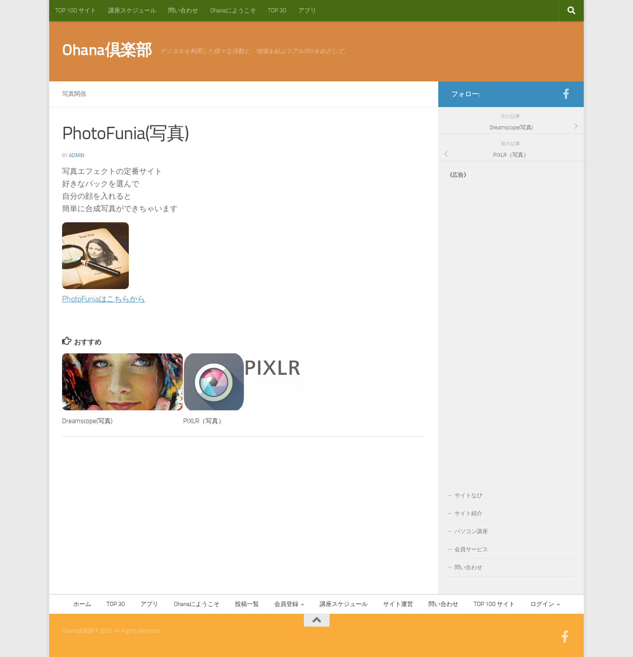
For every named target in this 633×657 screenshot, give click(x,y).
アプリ (307, 10)
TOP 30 (277, 10)
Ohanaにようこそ (233, 10)
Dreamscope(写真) (87, 421)
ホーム (82, 604)
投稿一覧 (247, 604)
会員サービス (471, 549)
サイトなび (468, 495)
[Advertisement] (511, 326)
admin (76, 155)
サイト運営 (398, 604)
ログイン (542, 604)
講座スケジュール (132, 10)
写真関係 (74, 94)
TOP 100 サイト (75, 10)
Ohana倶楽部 (107, 49)
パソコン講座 (471, 531)
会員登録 (286, 604)
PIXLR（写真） (204, 421)
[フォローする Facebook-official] (566, 94)
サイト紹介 (468, 513)
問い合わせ (183, 10)
